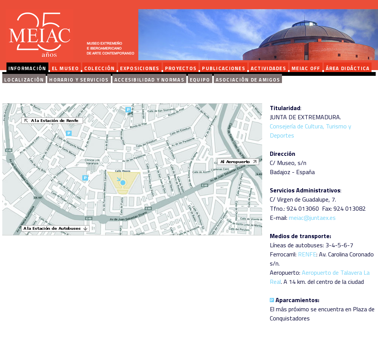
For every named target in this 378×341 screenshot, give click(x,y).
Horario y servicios (79, 79)
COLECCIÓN (99, 68)
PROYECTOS (181, 68)
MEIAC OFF (306, 68)
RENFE (307, 254)
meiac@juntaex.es (312, 217)
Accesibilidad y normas (149, 79)
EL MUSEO (65, 68)
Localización (24, 79)
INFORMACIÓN (27, 68)
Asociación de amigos (248, 79)
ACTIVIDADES (268, 68)
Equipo (200, 79)
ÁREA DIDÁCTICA (348, 68)
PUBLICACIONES (223, 68)
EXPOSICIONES (139, 68)
